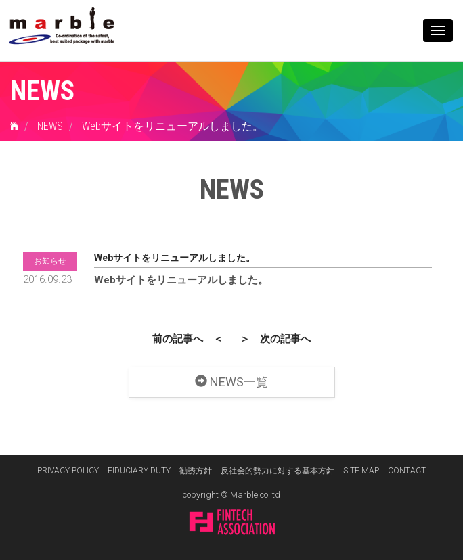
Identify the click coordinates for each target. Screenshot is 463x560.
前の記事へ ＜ (187, 337)
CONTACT (407, 470)
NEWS (50, 126)
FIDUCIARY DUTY (139, 470)
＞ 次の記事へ (275, 337)
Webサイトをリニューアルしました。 (172, 126)
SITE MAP (361, 470)
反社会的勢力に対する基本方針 (277, 470)
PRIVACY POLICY (68, 470)
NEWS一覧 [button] (231, 379)
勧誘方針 (195, 470)
